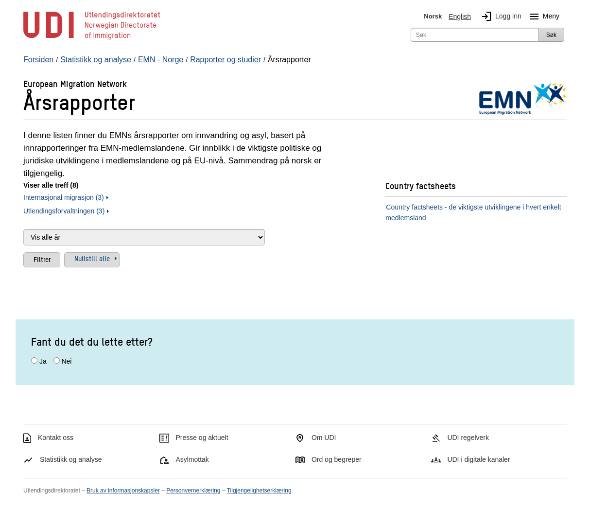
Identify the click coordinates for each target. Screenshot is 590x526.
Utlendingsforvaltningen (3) (63, 211)
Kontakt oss (55, 437)
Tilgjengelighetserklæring (259, 490)
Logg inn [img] (499, 16)
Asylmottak (191, 459)
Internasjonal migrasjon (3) (63, 197)
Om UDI (324, 437)
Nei (66, 361)
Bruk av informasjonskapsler (123, 490)
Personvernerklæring (193, 490)
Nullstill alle (92, 258)
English (460, 16)
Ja (43, 361)
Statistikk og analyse (71, 459)
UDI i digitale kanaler (478, 459)
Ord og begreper (337, 459)
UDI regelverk (468, 437)
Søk (551, 35)
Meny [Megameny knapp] (542, 16)
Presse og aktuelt (201, 437)
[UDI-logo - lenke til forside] (91, 39)
